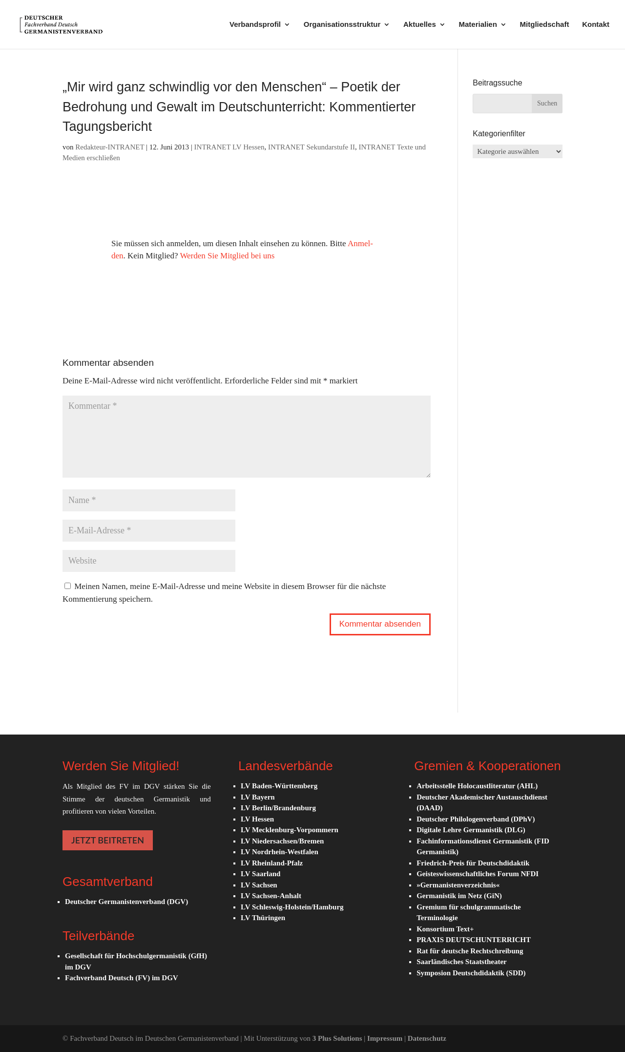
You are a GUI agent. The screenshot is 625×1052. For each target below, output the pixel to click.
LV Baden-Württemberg (279, 786)
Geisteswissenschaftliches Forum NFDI (478, 874)
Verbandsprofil (255, 24)
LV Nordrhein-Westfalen (279, 852)
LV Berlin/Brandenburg (278, 808)
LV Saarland (260, 874)
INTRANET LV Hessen (229, 147)
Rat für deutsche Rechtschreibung (470, 951)
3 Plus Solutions (338, 1038)
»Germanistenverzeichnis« (458, 885)
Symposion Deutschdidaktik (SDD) (471, 973)
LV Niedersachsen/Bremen (282, 841)
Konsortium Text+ (445, 929)
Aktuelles (419, 24)
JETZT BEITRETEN (107, 840)
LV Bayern (258, 797)
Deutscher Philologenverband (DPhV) (476, 819)
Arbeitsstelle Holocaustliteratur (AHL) (477, 786)
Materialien (477, 24)
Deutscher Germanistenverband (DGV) (126, 901)
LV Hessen (257, 819)
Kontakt (595, 24)
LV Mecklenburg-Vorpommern (289, 830)
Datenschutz (427, 1038)
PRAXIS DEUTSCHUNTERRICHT (474, 940)
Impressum (385, 1038)
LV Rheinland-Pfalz (272, 863)
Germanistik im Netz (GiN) (459, 896)
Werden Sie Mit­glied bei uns (227, 255)
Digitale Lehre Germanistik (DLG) (471, 830)
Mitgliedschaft (544, 24)
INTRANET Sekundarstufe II (311, 147)
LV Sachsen (259, 885)
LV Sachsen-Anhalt (271, 896)
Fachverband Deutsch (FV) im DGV (121, 978)
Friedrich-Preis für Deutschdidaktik (473, 863)
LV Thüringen (263, 918)
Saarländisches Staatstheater (462, 962)
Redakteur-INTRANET (109, 147)
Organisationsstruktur (342, 24)
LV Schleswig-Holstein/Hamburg (292, 907)
